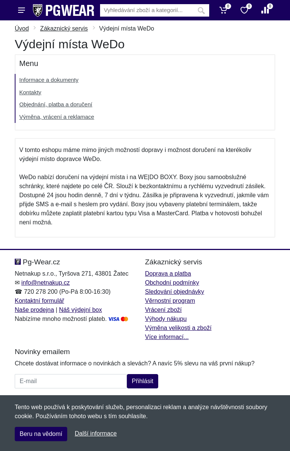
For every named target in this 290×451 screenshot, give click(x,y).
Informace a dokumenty (49, 80)
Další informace (96, 433)
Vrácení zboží (163, 310)
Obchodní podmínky (172, 282)
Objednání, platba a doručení (55, 104)
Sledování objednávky (174, 291)
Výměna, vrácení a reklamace (56, 117)
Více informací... (167, 337)
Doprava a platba (168, 273)
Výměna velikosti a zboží (178, 328)
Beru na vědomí (41, 434)
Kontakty (30, 92)
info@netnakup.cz (45, 282)
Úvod (22, 28)
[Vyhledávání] (146, 10)
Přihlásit (142, 381)
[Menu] (21, 10)
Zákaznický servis (64, 28)
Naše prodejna (34, 310)
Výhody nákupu (166, 319)
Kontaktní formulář (39, 301)
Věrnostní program (170, 301)
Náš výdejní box (80, 310)
